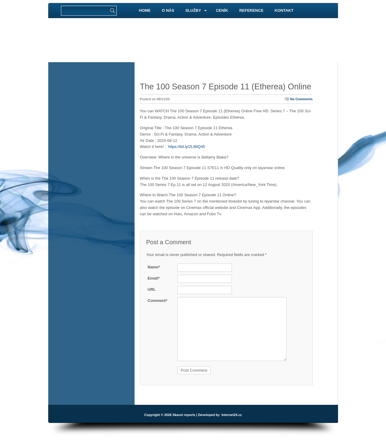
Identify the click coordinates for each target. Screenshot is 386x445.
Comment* (157, 300)
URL (152, 289)
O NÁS (168, 10)
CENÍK (222, 10)
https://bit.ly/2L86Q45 (186, 146)
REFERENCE (251, 10)
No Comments (301, 99)
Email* (154, 278)
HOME (145, 10)
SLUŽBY (193, 10)
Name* (154, 267)
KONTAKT (284, 10)
